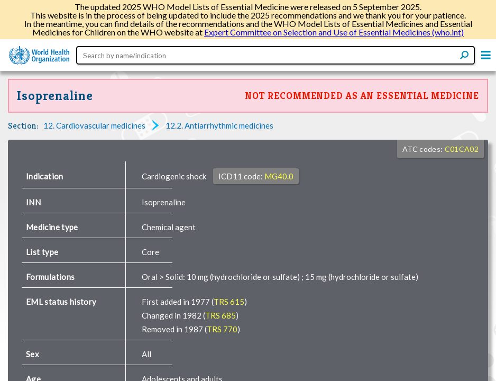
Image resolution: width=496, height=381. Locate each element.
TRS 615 (229, 301)
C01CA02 (462, 148)
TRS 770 (222, 329)
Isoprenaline (55, 95)
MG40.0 (278, 176)
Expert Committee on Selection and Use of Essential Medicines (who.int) (334, 32)
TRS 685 (220, 315)
